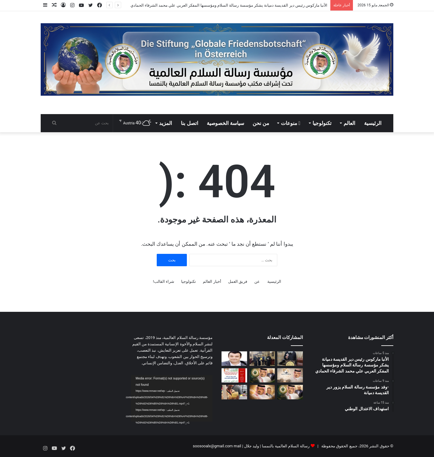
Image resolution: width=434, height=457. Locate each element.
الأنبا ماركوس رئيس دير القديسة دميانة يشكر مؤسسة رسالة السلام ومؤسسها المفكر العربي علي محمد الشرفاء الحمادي (229, 5)
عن (257, 281)
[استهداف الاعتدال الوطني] (234, 358)
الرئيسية (373, 123)
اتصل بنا (189, 123)
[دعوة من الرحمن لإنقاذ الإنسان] (290, 375)
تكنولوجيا (322, 123)
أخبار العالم (212, 281)
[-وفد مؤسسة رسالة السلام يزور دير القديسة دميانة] (262, 358)
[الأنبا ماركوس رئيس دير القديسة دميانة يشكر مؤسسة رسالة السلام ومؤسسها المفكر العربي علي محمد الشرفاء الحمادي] (290, 358)
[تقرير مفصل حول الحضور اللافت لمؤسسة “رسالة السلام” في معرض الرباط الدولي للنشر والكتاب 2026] (234, 392)
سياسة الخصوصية (225, 123)
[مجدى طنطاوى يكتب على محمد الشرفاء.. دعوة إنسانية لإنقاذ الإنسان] (262, 375)
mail (237, 446)
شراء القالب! (163, 281)
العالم (349, 123)
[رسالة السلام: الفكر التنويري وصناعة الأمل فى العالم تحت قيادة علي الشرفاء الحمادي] (262, 392)
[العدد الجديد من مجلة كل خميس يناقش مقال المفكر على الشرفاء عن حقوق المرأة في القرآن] (234, 375)
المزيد (165, 123)
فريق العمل (237, 281)
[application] (171, 398)
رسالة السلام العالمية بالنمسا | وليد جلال (276, 446)
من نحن (261, 123)
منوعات (290, 123)
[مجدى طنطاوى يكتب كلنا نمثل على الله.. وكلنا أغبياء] (290, 392)
